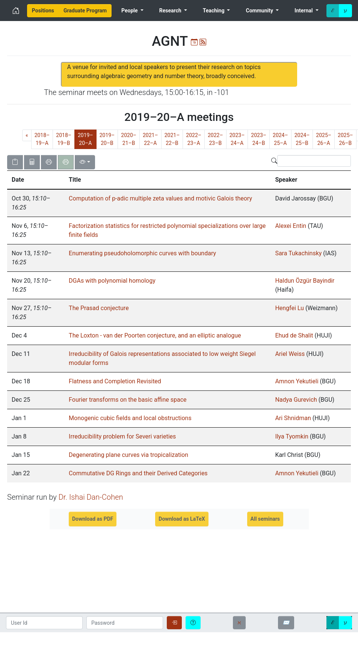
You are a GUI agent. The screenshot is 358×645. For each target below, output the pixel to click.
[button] (36, 179)
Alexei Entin (290, 225)
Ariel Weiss (290, 353)
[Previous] (27, 135)
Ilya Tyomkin (291, 436)
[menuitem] (43, 10)
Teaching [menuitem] (214, 11)
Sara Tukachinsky (298, 253)
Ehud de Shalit (294, 335)
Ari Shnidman (293, 418)
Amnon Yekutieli (296, 381)
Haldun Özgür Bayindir (304, 280)
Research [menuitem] (171, 11)
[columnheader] (35, 180)
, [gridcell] (31, 203)
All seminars (265, 519)
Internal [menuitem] (304, 11)
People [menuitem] (130, 11)
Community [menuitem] (260, 11)
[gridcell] (35, 336)
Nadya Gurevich (296, 399)
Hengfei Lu (289, 308)
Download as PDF (92, 519)
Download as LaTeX (182, 519)
